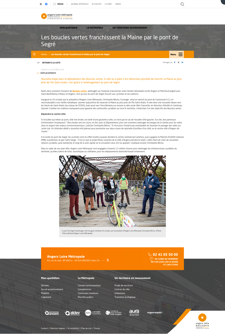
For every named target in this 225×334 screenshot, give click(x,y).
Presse (97, 328)
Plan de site (86, 328)
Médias (62, 4)
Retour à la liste (48, 62)
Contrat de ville (122, 289)
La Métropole (131, 17)
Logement (46, 297)
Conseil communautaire (89, 285)
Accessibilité (73, 328)
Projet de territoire (124, 285)
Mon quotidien (105, 17)
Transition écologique (125, 297)
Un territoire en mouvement (166, 17)
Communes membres (88, 293)
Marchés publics (85, 297)
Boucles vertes (79, 91)
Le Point (110, 4)
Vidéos (120, 4)
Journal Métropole (81, 4)
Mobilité (45, 293)
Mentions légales (57, 328)
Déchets (45, 285)
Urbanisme (120, 293)
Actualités (98, 4)
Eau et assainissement (52, 289)
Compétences (84, 289)
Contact (44, 328)
